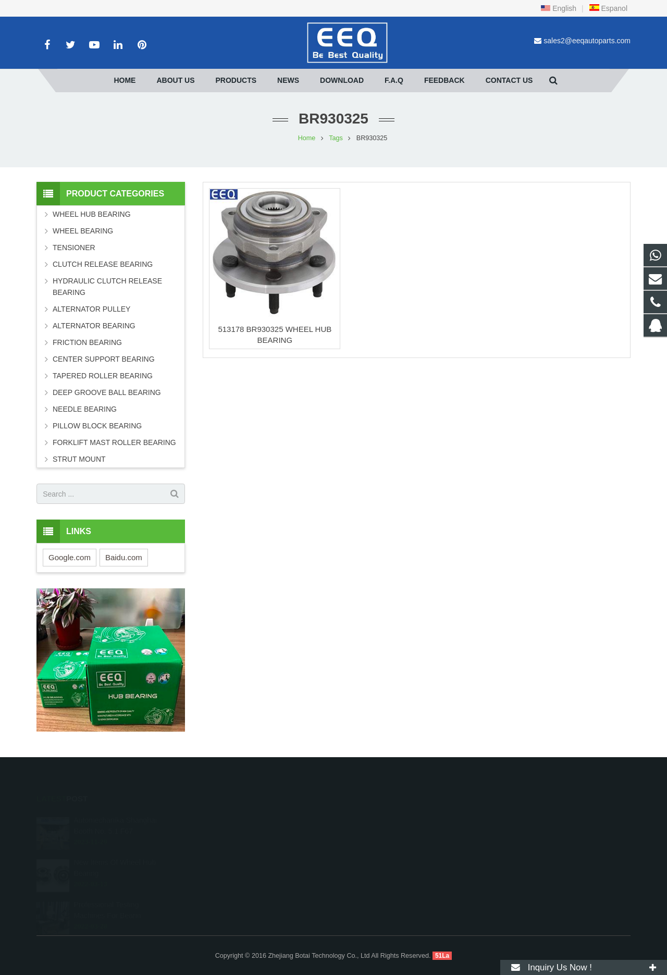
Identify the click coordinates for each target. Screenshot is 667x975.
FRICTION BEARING (87, 342)
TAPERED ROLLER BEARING (103, 376)
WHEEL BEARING (83, 231)
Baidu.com (123, 557)
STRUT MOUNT (79, 459)
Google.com (69, 557)
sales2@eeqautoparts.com (587, 40)
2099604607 (371, 818)
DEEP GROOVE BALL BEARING (107, 392)
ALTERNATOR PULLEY (91, 309)
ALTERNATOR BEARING (94, 326)
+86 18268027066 (378, 833)
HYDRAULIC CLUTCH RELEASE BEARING (107, 287)
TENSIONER (74, 247)
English (558, 8)
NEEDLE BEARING (85, 409)
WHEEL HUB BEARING (92, 214)
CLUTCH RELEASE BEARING (103, 264)
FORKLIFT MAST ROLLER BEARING (114, 442)
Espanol (608, 8)
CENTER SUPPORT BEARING (104, 359)
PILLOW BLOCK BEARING (97, 426)
